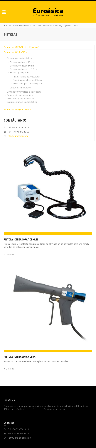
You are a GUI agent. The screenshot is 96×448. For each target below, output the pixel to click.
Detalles (10, 254)
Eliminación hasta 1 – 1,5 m (23, 69)
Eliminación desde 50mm (22, 65)
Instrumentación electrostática (22, 101)
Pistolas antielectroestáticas (26, 76)
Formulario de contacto (19, 437)
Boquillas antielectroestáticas (27, 80)
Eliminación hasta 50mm (22, 62)
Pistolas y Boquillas (19, 72)
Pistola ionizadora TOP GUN (21, 239)
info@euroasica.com (18, 135)
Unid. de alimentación (20, 87)
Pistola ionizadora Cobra (19, 356)
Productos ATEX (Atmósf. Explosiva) (21, 47)
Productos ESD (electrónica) (17, 109)
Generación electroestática (20, 95)
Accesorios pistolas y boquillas (28, 83)
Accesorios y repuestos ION (20, 98)
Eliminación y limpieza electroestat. (24, 91)
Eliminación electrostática (19, 58)
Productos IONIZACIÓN (15, 52)
